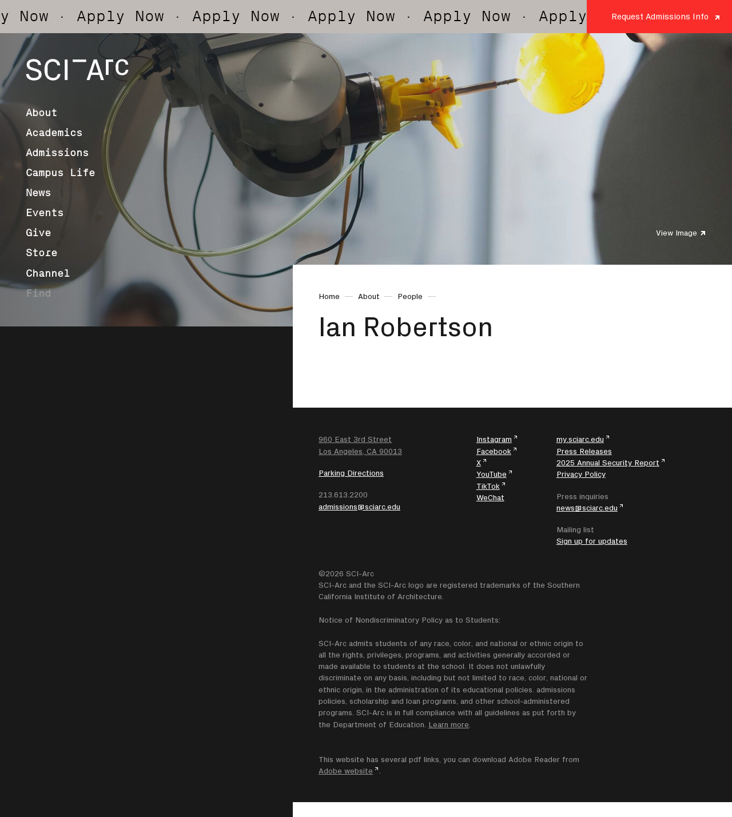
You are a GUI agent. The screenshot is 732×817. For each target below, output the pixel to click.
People (410, 296)
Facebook (493, 451)
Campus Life (60, 172)
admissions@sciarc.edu (359, 506)
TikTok (488, 486)
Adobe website (346, 770)
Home (329, 296)
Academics (54, 132)
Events (44, 212)
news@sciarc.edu (587, 507)
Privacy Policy (581, 474)
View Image (676, 232)
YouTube (491, 474)
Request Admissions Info (660, 16)
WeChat (490, 497)
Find (38, 293)
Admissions (57, 152)
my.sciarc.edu (580, 439)
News (38, 192)
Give (38, 232)
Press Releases (584, 451)
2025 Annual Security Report (607, 462)
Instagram (494, 439)
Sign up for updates (591, 540)
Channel (48, 273)
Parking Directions (351, 472)
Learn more (448, 724)
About (41, 112)
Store (41, 252)
